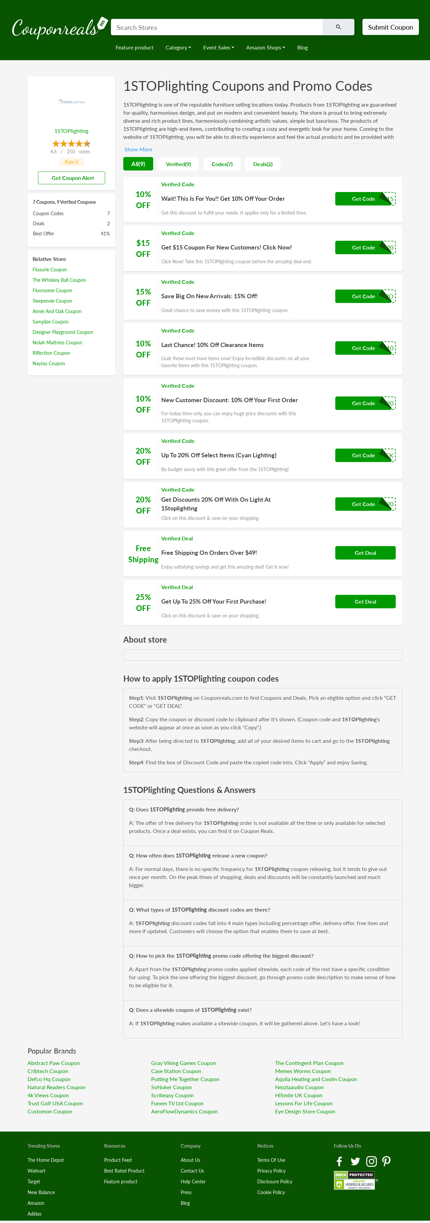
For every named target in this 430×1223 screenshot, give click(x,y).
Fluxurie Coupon (50, 269)
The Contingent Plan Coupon (309, 1063)
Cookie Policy (271, 1192)
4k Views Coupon (48, 1095)
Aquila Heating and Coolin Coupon (316, 1079)
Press (186, 1192)
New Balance (41, 1192)
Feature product (135, 47)
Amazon (36, 1203)
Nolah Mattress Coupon (57, 342)
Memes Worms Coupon (303, 1071)
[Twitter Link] (356, 1160)
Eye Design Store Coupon (305, 1111)
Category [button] (176, 47)
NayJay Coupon (49, 363)
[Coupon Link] (262, 199)
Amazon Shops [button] (263, 47)
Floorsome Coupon (52, 290)
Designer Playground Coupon (63, 332)
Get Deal (365, 552)
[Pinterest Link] (386, 1160)
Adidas (34, 1214)
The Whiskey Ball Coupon (59, 280)
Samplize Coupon (51, 321)
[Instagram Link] (372, 1160)
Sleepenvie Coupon (52, 301)
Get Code (363, 198)
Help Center (193, 1181)
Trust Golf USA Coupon (55, 1103)
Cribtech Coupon (48, 1071)
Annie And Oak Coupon (57, 311)
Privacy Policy (271, 1171)
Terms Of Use (271, 1160)
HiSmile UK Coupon (298, 1095)
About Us (190, 1160)
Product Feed (118, 1160)
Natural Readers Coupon (56, 1087)
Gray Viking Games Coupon (183, 1063)
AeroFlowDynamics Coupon (184, 1111)
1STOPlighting (71, 130)
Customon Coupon (50, 1111)
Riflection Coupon (51, 353)
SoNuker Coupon (171, 1087)
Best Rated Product (124, 1171)
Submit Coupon (390, 27)
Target (34, 1181)
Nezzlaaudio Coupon (299, 1087)
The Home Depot (46, 1160)
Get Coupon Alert (70, 178)
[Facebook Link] (340, 1160)
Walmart (36, 1171)
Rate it (71, 162)
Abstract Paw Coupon (54, 1063)
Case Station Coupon (176, 1071)
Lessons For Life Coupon (304, 1103)
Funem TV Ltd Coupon (177, 1103)
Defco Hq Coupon (49, 1079)
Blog (302, 47)
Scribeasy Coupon (172, 1095)
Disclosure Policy (274, 1181)
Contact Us (192, 1171)
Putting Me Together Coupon (185, 1079)
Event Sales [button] (216, 47)
